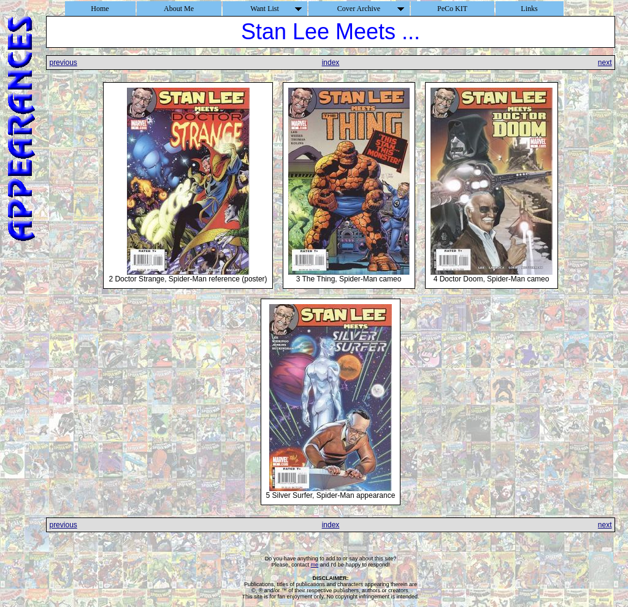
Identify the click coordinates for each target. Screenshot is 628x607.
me (315, 565)
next (605, 62)
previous (63, 62)
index (331, 62)
